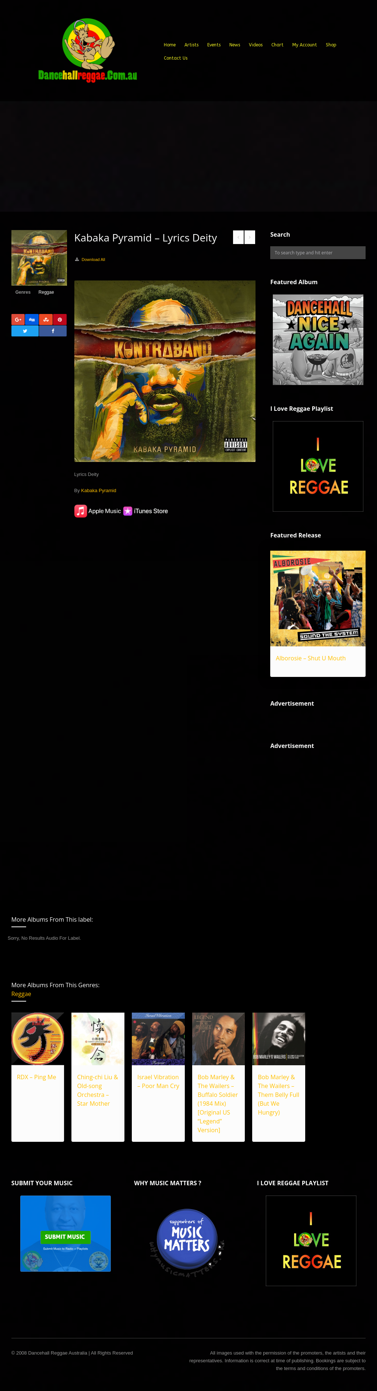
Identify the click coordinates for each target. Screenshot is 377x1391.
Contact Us (175, 58)
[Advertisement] (188, 156)
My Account (304, 44)
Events (214, 44)
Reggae (46, 292)
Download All (93, 259)
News (234, 44)
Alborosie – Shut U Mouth (311, 658)
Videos (256, 44)
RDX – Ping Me (36, 1077)
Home (170, 44)
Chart (277, 44)
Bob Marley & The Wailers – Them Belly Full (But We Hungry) (278, 1094)
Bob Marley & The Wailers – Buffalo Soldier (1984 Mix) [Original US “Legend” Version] (218, 1103)
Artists (191, 44)
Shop (331, 44)
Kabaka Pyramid (98, 490)
